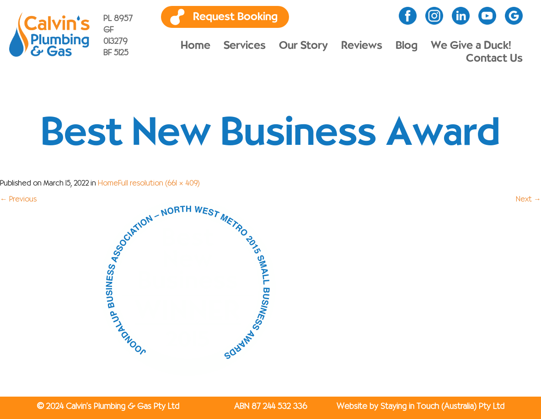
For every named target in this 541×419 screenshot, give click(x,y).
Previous (18, 199)
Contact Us (494, 58)
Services (245, 46)
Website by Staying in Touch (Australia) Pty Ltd (420, 406)
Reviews (361, 46)
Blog (407, 46)
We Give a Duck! (471, 46)
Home (195, 46)
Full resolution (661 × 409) (159, 183)
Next (528, 199)
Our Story (303, 46)
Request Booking (235, 17)
